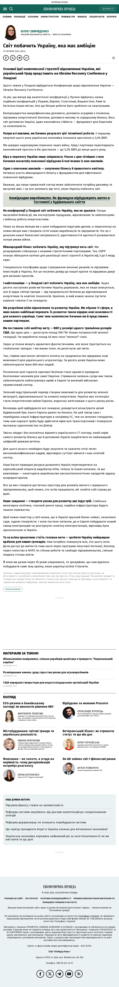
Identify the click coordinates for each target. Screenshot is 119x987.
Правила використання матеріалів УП (94, 898)
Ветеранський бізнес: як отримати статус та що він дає (88, 732)
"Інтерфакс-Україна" (88, 916)
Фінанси (82, 16)
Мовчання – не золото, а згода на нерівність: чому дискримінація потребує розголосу (28, 762)
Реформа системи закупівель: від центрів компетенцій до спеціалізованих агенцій (56, 813)
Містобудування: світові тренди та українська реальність (28, 732)
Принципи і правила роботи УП (59, 902)
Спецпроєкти (96, 16)
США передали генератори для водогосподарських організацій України (51, 682)
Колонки (33, 16)
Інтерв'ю (112, 16)
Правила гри (68, 16)
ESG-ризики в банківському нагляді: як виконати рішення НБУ (28, 704)
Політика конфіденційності (55, 898)
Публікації (19, 16)
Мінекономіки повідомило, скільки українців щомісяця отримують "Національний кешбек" (58, 660)
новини (7, 16)
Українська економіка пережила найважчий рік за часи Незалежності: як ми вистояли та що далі (57, 837)
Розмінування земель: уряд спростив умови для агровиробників (45, 672)
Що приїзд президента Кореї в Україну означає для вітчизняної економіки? (57, 829)
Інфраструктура (50, 16)
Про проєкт (31, 898)
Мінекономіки (12, 589)
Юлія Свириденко (35, 31)
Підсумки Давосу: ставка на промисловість (34, 805)
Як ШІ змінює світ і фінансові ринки (89, 759)
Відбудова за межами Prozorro (85, 703)
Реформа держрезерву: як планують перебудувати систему (46, 822)
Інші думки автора (18, 799)
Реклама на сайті (13, 898)
